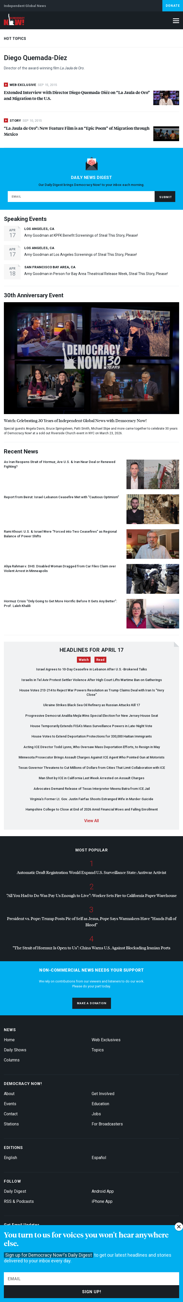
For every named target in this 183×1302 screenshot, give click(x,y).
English (10, 1157)
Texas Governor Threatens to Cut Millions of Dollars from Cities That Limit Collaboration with (91, 768)
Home (9, 1039)
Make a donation (91, 1003)
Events (10, 1103)
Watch (84, 660)
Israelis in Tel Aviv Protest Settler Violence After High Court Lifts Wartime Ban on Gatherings (91, 680)
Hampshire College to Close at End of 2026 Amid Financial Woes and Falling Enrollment (92, 809)
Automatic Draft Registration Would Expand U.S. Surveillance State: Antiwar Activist (91, 872)
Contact (11, 1113)
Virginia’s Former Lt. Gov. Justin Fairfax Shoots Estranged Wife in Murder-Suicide (91, 799)
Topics (98, 1049)
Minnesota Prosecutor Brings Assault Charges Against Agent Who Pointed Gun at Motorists (91, 757)
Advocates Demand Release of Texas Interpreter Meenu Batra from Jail (92, 789)
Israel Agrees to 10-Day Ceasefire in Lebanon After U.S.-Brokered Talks (91, 669)
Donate (173, 6)
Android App (103, 1191)
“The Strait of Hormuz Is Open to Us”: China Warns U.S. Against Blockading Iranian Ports (91, 947)
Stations (11, 1124)
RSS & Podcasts (19, 1201)
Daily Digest (15, 1191)
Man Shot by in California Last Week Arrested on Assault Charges (91, 778)
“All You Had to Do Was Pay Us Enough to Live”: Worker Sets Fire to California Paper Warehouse (91, 895)
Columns (12, 1060)
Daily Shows (15, 1049)
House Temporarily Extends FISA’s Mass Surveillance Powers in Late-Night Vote (91, 726)
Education (100, 1103)
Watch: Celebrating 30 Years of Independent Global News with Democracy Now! (75, 420)
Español (99, 1157)
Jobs (96, 1113)
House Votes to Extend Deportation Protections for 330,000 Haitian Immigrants (91, 736)
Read (100, 660)
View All (91, 820)
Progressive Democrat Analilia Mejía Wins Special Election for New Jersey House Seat (91, 716)
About (9, 1093)
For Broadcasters (107, 1124)
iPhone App (102, 1201)
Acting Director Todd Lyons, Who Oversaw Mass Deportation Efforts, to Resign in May (91, 747)
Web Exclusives (106, 1039)
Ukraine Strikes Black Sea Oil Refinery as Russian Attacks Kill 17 (91, 705)
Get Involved (103, 1093)
